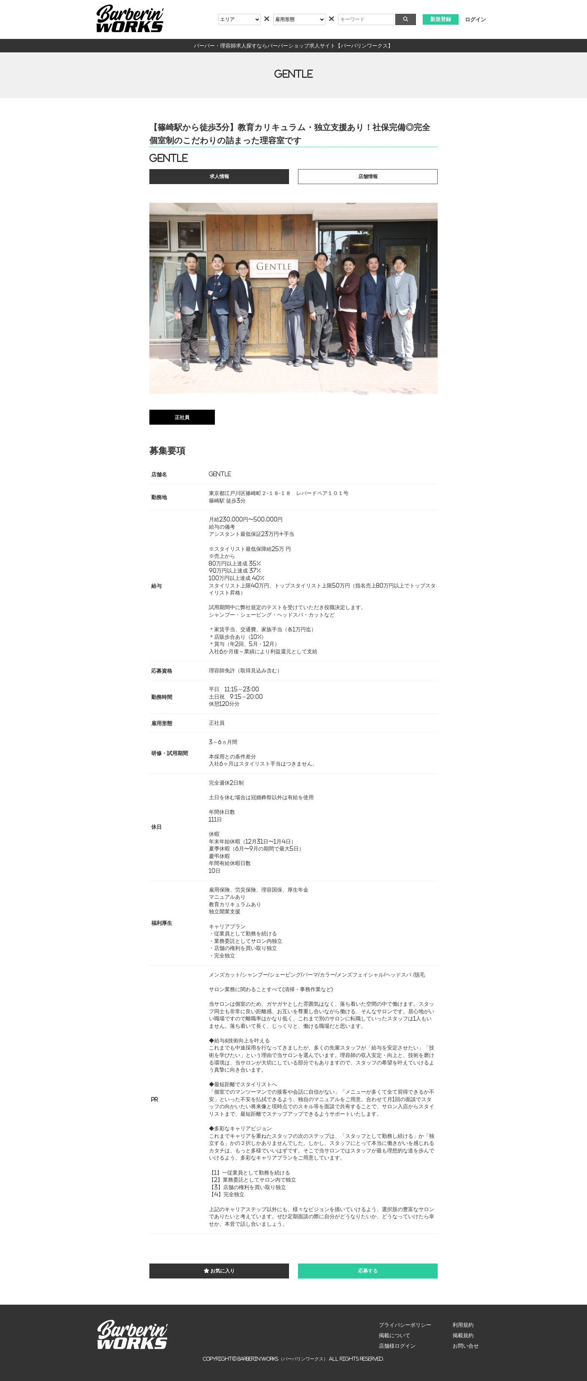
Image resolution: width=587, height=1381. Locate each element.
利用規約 (463, 1324)
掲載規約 (463, 1335)
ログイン (475, 19)
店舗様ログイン (397, 1345)
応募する (368, 1271)
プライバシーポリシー (405, 1324)
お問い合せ (466, 1345)
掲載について (394, 1335)
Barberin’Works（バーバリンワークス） (283, 1358)
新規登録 (440, 19)
